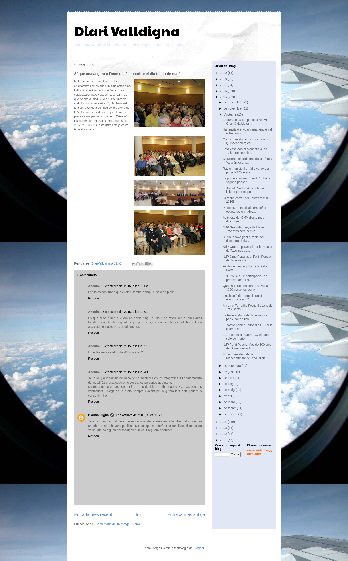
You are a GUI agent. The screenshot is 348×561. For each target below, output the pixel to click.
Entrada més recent (93, 514)
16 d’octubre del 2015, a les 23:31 (124, 346)
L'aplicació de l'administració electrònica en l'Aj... (242, 297)
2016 (224, 91)
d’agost (228, 372)
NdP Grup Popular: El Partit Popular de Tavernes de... (247, 248)
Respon (93, 298)
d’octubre (230, 114)
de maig (229, 390)
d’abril (228, 396)
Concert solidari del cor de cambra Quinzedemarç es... (246, 141)
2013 (224, 428)
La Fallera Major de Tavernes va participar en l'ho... (245, 317)
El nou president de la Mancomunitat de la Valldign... (245, 356)
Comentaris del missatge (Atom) (117, 524)
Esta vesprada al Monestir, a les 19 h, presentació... (245, 151)
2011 (224, 440)
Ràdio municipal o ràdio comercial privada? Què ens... (246, 170)
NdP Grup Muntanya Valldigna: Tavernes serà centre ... (244, 229)
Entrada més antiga (186, 514)
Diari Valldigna (127, 31)
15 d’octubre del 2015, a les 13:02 (124, 286)
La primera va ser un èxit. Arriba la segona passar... (246, 180)
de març (229, 402)
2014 (224, 422)
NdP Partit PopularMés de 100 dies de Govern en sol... (247, 346)
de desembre (233, 102)
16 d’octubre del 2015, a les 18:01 (124, 312)
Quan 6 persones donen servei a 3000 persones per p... (245, 287)
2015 (224, 97)
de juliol (229, 378)
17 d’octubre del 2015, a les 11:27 (138, 415)
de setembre (232, 365)
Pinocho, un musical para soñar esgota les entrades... (244, 209)
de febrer (230, 408)
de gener (230, 414)
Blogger (198, 548)
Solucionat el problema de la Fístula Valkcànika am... (247, 160)
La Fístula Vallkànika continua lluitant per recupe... (243, 190)
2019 (224, 73)
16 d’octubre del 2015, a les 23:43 (124, 372)
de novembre (233, 108)
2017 (224, 85)
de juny (228, 384)
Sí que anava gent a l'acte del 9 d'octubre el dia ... (244, 239)
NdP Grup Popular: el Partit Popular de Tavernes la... (247, 258)
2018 (224, 79)
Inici (140, 514)
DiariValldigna (98, 415)
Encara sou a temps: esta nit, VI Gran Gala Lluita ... (245, 121)
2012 (224, 433)
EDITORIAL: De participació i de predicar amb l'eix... (245, 278)
